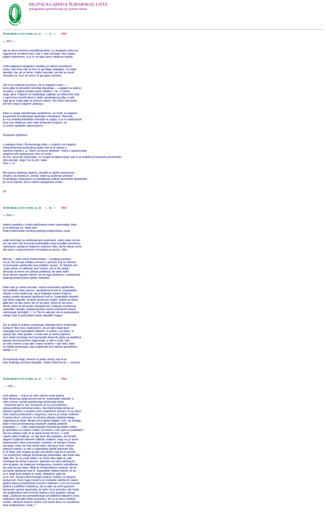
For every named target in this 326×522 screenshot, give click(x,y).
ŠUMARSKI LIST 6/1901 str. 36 (22, 207)
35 (50, 33)
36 (50, 207)
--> (54, 33)
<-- (46, 33)
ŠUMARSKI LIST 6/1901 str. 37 (22, 378)
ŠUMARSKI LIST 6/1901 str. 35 (22, 33)
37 (50, 378)
